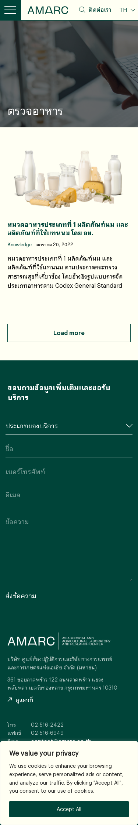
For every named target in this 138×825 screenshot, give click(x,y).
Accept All (69, 809)
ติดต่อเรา (100, 9)
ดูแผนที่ (20, 700)
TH (124, 10)
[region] (69, 783)
